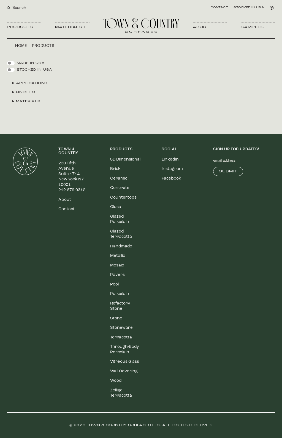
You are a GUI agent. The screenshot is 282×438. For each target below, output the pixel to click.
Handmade (121, 246)
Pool (114, 284)
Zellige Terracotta (121, 393)
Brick (115, 169)
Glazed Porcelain (119, 219)
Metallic (117, 256)
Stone (116, 318)
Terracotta (121, 337)
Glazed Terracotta (121, 234)
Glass (115, 207)
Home (21, 46)
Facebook (171, 179)
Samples (252, 27)
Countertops (123, 198)
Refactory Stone (120, 306)
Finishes (25, 92)
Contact (219, 7)
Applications (31, 83)
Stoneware (121, 328)
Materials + (70, 27)
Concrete (119, 188)
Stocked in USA (249, 7)
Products (20, 27)
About (201, 27)
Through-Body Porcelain (124, 349)
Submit (228, 171)
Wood (115, 381)
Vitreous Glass (124, 362)
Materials (28, 101)
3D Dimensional (125, 159)
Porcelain (119, 294)
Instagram (172, 169)
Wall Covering (124, 371)
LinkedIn (170, 159)
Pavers (117, 275)
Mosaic (117, 265)
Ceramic (118, 179)
